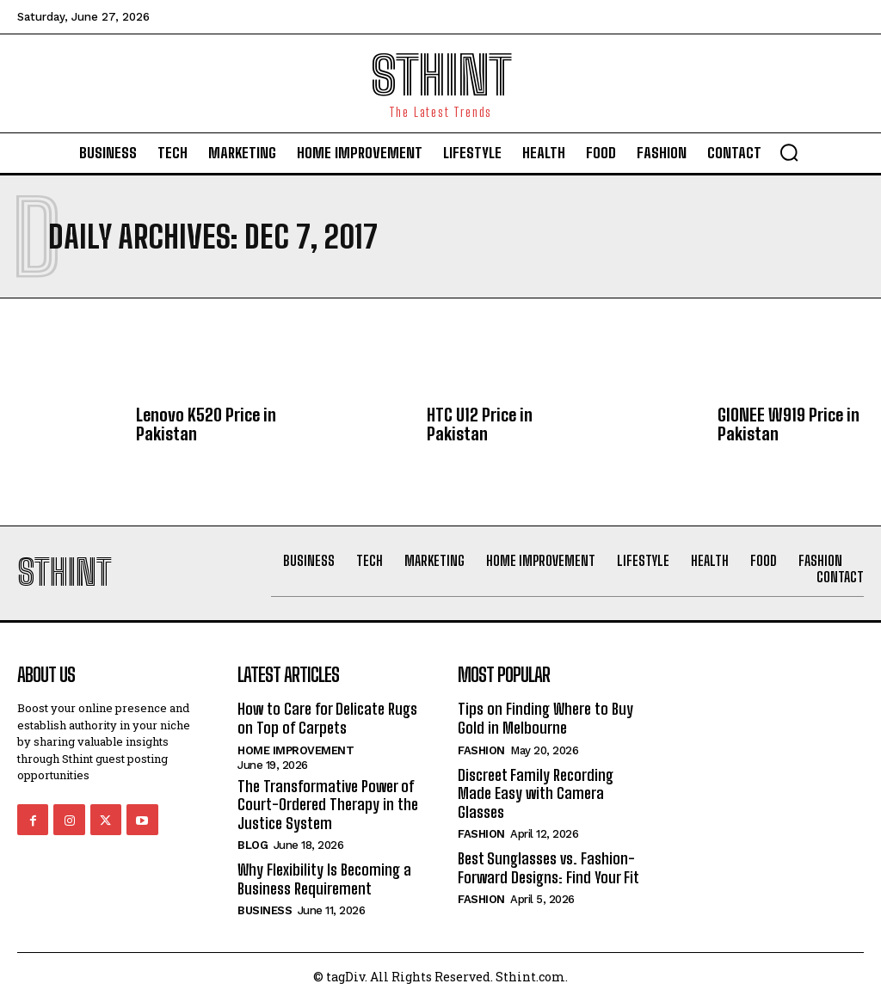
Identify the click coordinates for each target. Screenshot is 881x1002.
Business (264, 910)
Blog (252, 845)
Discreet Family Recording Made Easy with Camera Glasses (535, 793)
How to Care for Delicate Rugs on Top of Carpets (327, 718)
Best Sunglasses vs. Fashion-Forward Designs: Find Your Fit (548, 868)
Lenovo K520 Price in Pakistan (206, 424)
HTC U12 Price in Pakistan (480, 424)
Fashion (481, 750)
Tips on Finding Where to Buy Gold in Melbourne (545, 718)
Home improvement (295, 750)
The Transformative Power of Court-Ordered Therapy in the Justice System (327, 805)
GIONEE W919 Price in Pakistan (788, 424)
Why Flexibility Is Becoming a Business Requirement (324, 879)
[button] (789, 152)
